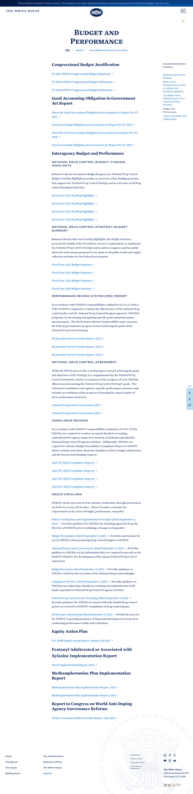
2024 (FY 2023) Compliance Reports (73, 486)
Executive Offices (52, 762)
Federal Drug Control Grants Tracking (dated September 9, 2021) (90, 598)
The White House (52, 768)
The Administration (53, 756)
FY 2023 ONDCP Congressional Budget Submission (81, 73)
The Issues (11, 768)
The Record (11, 762)
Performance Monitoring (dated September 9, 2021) (82, 614)
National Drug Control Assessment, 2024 (76, 413)
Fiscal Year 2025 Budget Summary (72, 288)
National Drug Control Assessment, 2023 (76, 405)
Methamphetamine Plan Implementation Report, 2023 (84, 687)
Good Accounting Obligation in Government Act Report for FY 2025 (92, 145)
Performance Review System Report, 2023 (76, 346)
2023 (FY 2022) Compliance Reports (73, 478)
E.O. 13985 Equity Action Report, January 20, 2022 (81, 640)
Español (47, 773)
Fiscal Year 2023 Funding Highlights (73, 203)
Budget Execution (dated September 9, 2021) (78, 569)
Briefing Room (12, 773)
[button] (189, 405)
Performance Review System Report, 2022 (76, 338)
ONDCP (79, 50)
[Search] (183, 21)
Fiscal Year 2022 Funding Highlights (73, 195)
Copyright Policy (137, 762)
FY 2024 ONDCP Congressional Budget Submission (82, 81)
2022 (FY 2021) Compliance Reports (73, 470)
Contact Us (135, 755)
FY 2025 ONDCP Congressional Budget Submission (82, 90)
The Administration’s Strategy (108, 50)
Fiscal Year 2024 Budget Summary (72, 280)
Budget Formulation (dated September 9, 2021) (79, 535)
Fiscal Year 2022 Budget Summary (72, 264)
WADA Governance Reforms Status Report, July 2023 (83, 718)
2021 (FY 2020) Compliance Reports (73, 462)
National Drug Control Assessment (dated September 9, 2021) (88, 548)
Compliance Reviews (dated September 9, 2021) (80, 581)
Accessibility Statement (135, 767)
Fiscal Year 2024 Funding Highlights (73, 211)
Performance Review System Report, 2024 (77, 354)
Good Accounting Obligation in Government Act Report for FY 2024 (92, 124)
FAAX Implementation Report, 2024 (73, 664)
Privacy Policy (136, 759)
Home (8, 756)
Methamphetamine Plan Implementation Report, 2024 (84, 695)
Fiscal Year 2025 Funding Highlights (73, 219)
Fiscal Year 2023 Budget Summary (72, 272)
